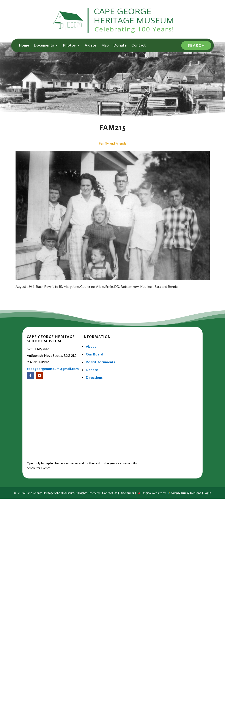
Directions (94, 377)
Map (105, 45)
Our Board (94, 354)
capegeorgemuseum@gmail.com (53, 368)
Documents (44, 45)
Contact (138, 45)
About (91, 346)
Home (24, 45)
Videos (91, 45)
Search (196, 45)
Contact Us (109, 493)
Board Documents (100, 362)
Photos (69, 45)
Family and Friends (112, 143)
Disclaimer (127, 493)
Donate (120, 45)
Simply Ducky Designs (186, 493)
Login (207, 493)
